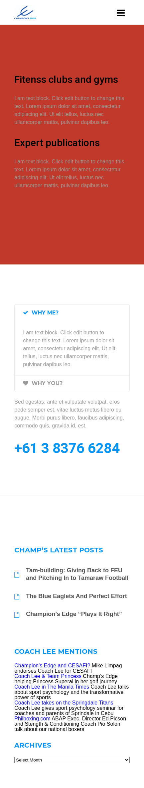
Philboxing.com (32, 718)
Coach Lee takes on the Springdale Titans (63, 702)
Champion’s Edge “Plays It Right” (74, 614)
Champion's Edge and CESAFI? (52, 665)
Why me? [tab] (41, 313)
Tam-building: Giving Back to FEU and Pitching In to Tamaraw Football (77, 574)
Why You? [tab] (43, 383)
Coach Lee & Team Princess (47, 676)
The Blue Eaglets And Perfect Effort (76, 596)
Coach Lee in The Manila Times (51, 687)
